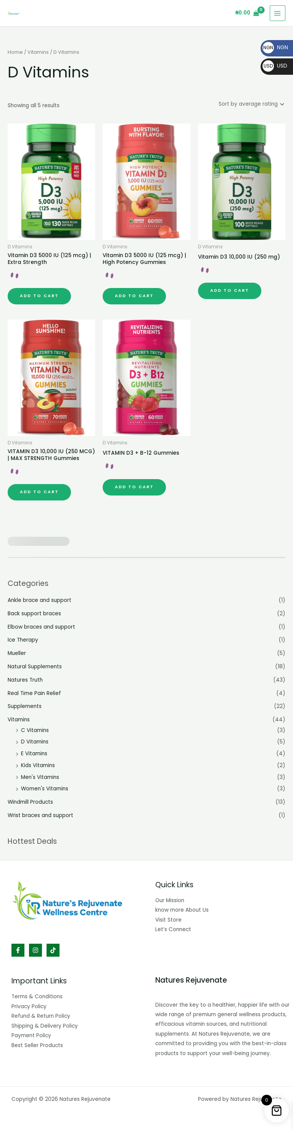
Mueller (17, 651)
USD (274, 65)
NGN (275, 47)
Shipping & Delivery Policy (44, 1024)
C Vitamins (35, 728)
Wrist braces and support (40, 813)
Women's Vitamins (44, 787)
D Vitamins (34, 740)
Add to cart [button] (39, 294)
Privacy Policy (29, 1005)
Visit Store (168, 918)
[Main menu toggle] (277, 13)
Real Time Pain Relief (34, 691)
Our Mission (169, 899)
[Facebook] (17, 948)
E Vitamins (34, 752)
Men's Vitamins (40, 775)
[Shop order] (250, 103)
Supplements (25, 704)
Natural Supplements (35, 665)
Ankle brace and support (39, 598)
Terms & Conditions (37, 995)
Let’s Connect (173, 928)
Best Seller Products (37, 1043)
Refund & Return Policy (40, 1014)
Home (15, 52)
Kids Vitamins (38, 763)
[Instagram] (35, 948)
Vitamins (38, 52)
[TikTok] (53, 948)
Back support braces (34, 612)
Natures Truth (25, 678)
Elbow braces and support (41, 625)
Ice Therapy (23, 638)
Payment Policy (31, 1034)
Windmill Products (30, 800)
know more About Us (182, 908)
